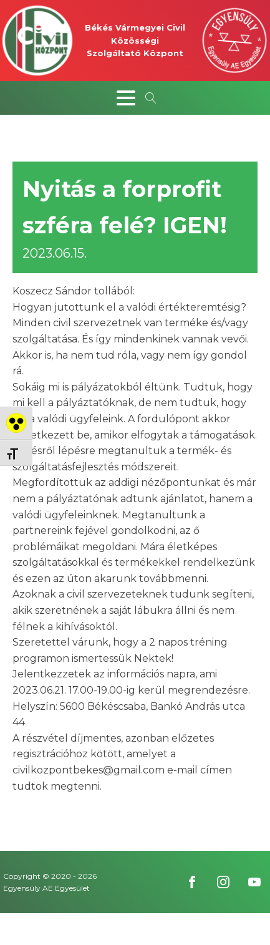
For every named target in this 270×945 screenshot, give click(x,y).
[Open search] (151, 98)
